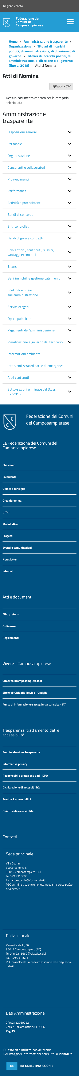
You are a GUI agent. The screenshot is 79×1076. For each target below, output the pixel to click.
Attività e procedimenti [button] (25, 202)
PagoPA (10, 1031)
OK (12, 1066)
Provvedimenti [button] (18, 179)
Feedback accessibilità (17, 799)
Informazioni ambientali (25, 353)
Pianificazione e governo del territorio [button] (35, 342)
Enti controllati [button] (19, 226)
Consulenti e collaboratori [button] (26, 167)
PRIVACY (65, 1053)
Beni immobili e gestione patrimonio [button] (34, 278)
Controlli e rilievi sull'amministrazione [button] (23, 292)
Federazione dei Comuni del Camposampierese (29, 22)
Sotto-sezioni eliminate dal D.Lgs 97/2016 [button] (32, 392)
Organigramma (12, 500)
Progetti (8, 535)
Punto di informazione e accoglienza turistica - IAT (34, 704)
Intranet (8, 571)
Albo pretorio (11, 614)
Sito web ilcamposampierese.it (22, 680)
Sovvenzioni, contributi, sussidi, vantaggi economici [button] (31, 252)
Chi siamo (9, 465)
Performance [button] (17, 190)
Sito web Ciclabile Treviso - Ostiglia (25, 692)
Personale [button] (15, 143)
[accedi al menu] (70, 21)
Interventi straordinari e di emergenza (35, 365)
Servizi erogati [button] (18, 306)
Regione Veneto (13, 6)
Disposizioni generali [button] (22, 131)
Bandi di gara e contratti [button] (25, 238)
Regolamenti (11, 637)
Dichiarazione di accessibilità (21, 787)
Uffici (6, 512)
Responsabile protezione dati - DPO (25, 775)
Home (13, 41)
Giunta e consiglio (14, 488)
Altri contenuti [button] (18, 377)
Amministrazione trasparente (46, 41)
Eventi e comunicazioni (17, 547)
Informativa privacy (15, 764)
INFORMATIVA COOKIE (37, 1065)
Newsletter (10, 559)
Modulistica (10, 524)
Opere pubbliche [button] (19, 318)
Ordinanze (9, 626)
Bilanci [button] (12, 266)
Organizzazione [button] (19, 155)
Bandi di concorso (20, 214)
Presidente (9, 477)
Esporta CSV (61, 86)
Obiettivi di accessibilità (18, 811)
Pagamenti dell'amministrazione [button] (31, 330)
